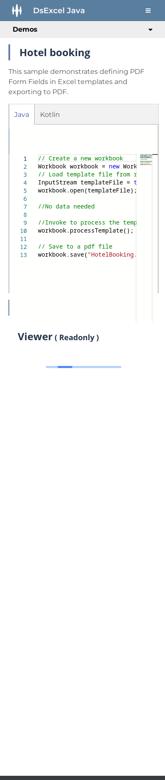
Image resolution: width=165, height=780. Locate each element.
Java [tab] (21, 115)
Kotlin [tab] (50, 115)
